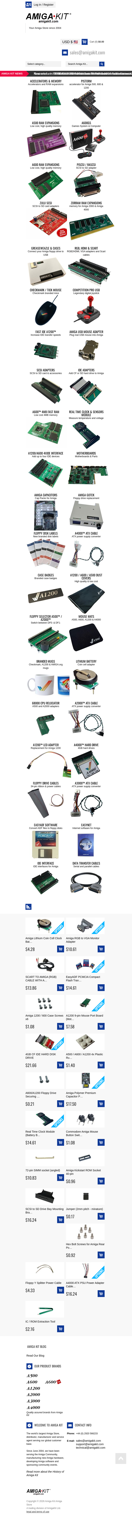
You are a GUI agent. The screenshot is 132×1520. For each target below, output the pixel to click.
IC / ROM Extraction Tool (40, 1321)
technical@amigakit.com (90, 1447)
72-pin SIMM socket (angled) (42, 1170)
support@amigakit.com (90, 1444)
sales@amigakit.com (88, 1440)
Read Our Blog (35, 1355)
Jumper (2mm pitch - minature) (84, 1209)
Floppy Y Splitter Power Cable (43, 1282)
